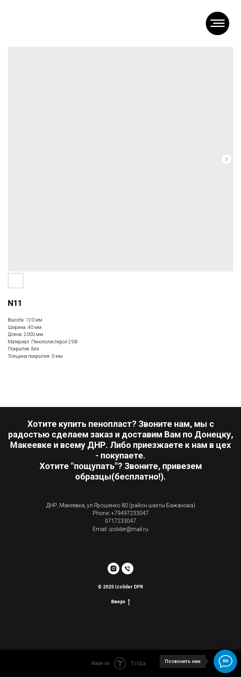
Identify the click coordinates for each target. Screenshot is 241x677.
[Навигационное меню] (217, 23)
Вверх (120, 602)
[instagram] (113, 568)
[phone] (127, 568)
